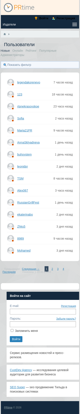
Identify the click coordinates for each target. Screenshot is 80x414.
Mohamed (24, 250)
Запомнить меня (26, 330)
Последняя (9, 271)
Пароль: (15, 318)
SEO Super (17, 387)
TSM (20, 178)
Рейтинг (31, 50)
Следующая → (30, 268)
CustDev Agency (21, 370)
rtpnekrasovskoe (28, 106)
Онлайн (17, 50)
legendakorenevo (28, 82)
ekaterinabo (25, 214)
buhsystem (24, 154)
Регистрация (68, 306)
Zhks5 (21, 226)
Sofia (20, 118)
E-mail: (14, 306)
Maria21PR (24, 130)
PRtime (8, 407)
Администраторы (12, 55)
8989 (20, 238)
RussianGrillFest (28, 202)
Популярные (47, 50)
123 (19, 94)
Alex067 (22, 190)
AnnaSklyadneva (28, 142)
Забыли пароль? (66, 318)
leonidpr (22, 166)
